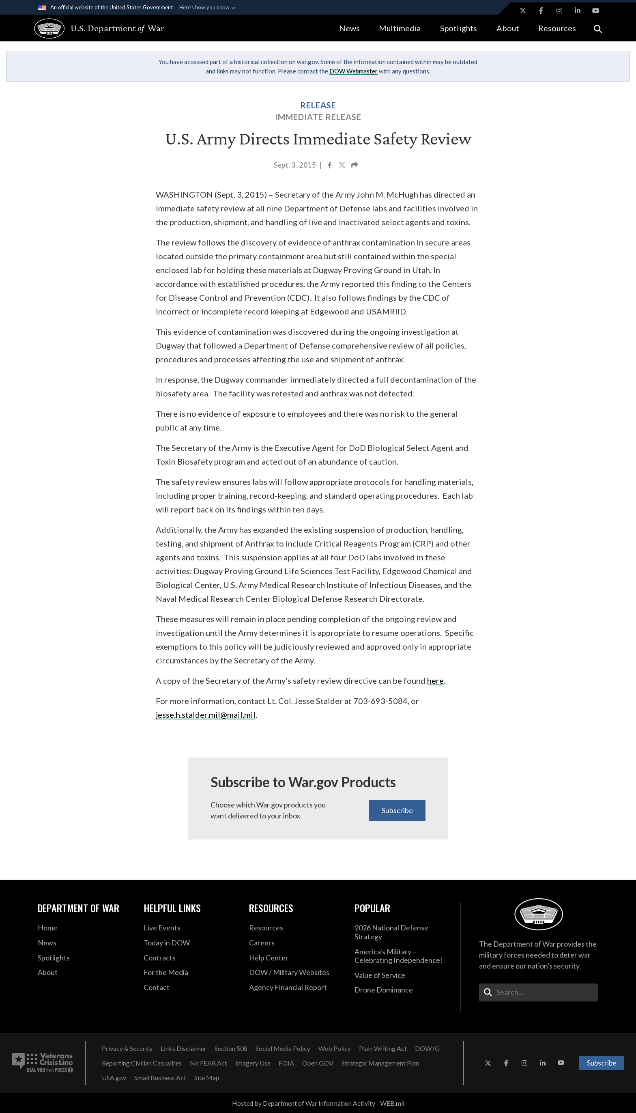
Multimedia (400, 28)
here (435, 680)
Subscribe (397, 810)
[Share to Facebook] (330, 165)
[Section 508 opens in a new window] (231, 1048)
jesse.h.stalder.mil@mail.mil (206, 714)
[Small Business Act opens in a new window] (160, 1077)
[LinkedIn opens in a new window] (578, 10)
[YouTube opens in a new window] (596, 10)
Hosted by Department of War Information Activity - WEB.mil (318, 1103)
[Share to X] (343, 165)
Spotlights (458, 28)
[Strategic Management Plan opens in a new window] (380, 1063)
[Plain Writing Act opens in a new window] (383, 1048)
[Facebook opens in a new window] (541, 10)
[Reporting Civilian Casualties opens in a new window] (142, 1063)
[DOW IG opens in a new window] (427, 1048)
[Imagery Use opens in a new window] (253, 1063)
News (349, 28)
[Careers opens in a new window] (295, 942)
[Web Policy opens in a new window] (334, 1048)
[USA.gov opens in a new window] (114, 1077)
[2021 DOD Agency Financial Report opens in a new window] (295, 987)
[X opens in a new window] (523, 10)
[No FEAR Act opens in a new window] (208, 1063)
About (507, 28)
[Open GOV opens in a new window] (317, 1063)
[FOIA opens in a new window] (286, 1063)
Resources (557, 28)
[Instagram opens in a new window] (559, 10)
